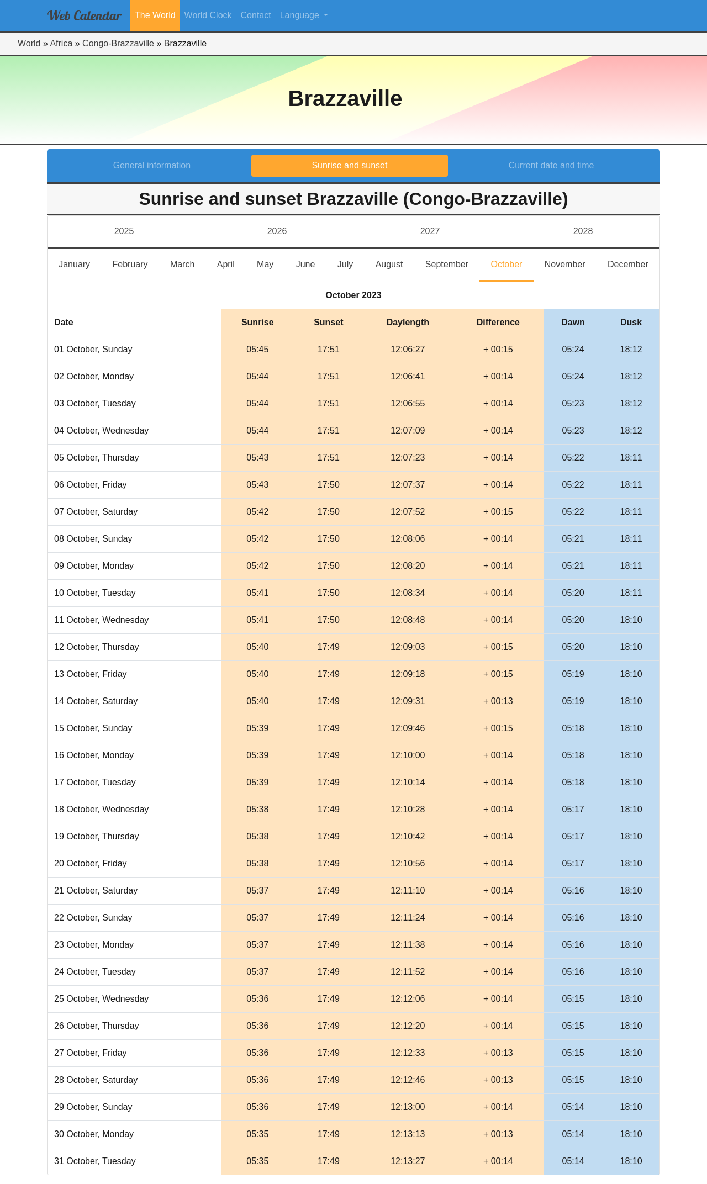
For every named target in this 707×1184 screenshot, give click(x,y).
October (511, 263)
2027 (430, 231)
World (29, 43)
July (351, 263)
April (231, 263)
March (188, 263)
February (135, 263)
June (311, 263)
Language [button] (301, 15)
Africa (61, 43)
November (571, 263)
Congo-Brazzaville (118, 43)
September (452, 263)
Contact (256, 15)
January (80, 263)
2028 (583, 231)
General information (152, 165)
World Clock (208, 15)
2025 (124, 231)
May (270, 263)
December (633, 263)
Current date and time (551, 165)
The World (155, 15)
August (395, 263)
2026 (277, 231)
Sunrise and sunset (349, 165)
